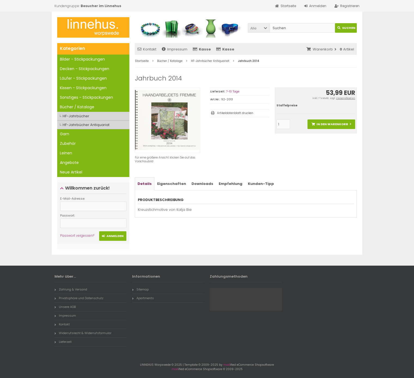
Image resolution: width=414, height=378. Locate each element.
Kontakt (147, 49)
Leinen (66, 153)
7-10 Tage (232, 91)
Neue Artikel (71, 172)
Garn (64, 134)
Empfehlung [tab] (230, 183)
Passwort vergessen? (77, 235)
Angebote (69, 162)
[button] (259, 28)
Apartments (143, 298)
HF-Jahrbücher (76, 116)
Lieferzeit (63, 342)
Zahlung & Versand (70, 289)
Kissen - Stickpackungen (83, 88)
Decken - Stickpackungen (84, 68)
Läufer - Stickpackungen (83, 78)
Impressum (174, 49)
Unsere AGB (65, 307)
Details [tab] (145, 183)
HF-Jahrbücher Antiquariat (86, 124)
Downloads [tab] (202, 183)
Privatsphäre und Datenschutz (79, 298)
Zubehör (68, 143)
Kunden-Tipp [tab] (261, 183)
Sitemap (140, 289)
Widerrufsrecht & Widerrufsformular (82, 333)
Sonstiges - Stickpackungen (86, 97)
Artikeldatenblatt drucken (235, 113)
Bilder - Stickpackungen (82, 59)
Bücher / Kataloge (77, 107)
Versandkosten (345, 98)
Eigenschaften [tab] (171, 183)
